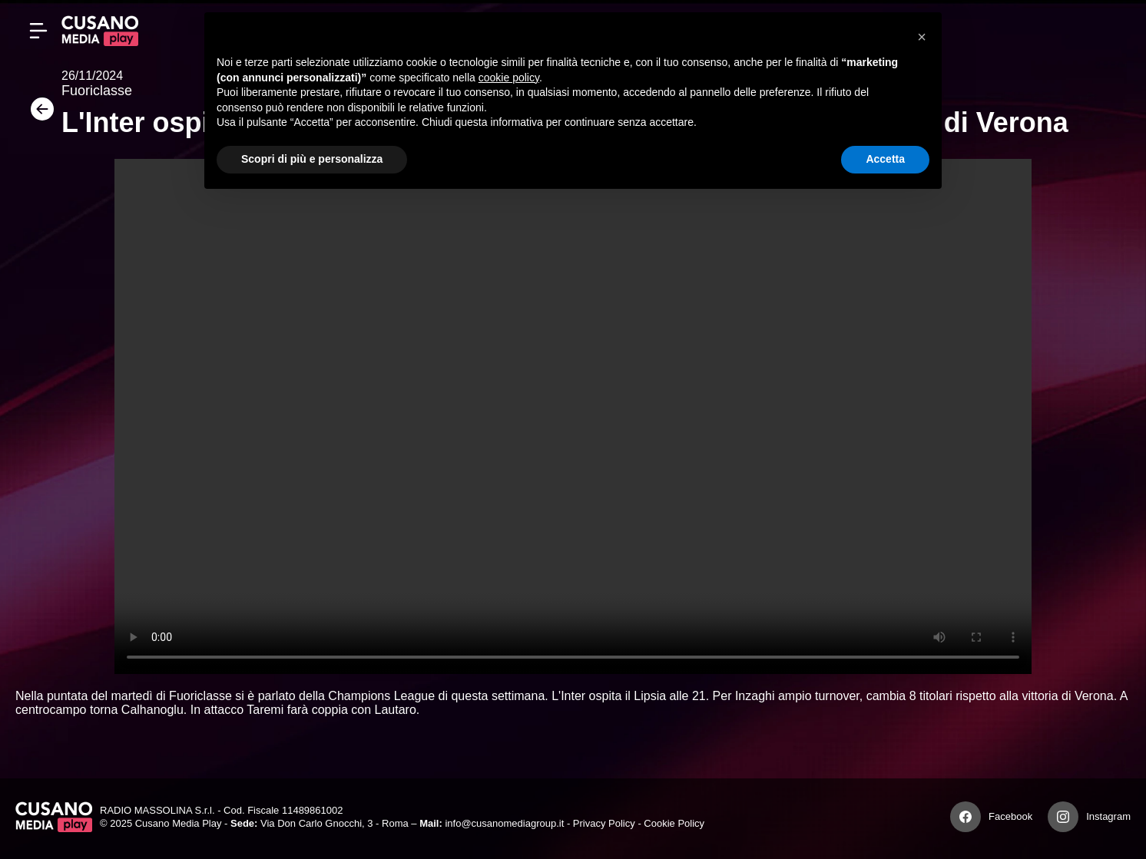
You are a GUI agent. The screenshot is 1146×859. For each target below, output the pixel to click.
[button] (921, 37)
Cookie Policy (674, 823)
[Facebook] (965, 816)
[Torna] (38, 114)
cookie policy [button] (509, 77)
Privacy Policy (604, 823)
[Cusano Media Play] (99, 31)
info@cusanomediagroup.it (504, 823)
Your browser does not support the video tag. (573, 416)
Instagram (1108, 816)
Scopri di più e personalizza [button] (312, 159)
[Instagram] (1063, 816)
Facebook (1010, 816)
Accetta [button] (885, 159)
